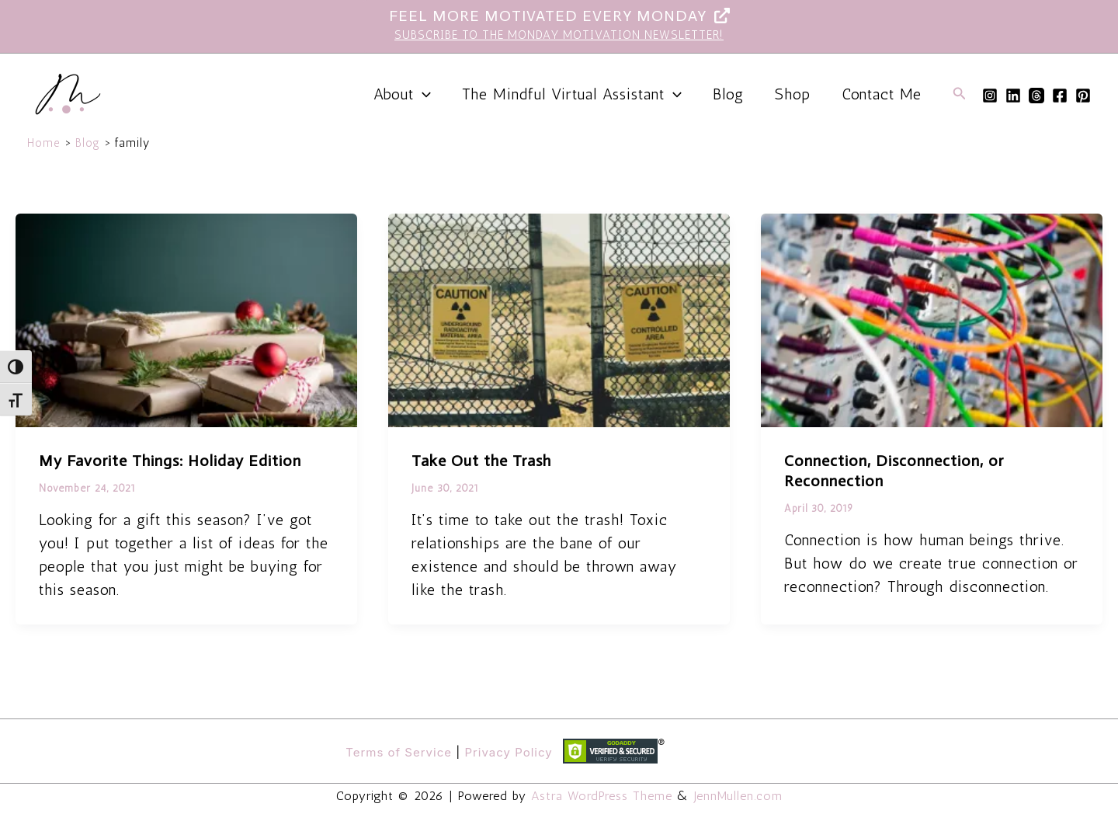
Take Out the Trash (481, 460)
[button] (960, 94)
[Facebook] (1060, 95)
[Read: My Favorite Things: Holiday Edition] (186, 318)
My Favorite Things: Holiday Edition (170, 460)
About (402, 94)
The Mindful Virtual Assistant (572, 94)
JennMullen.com (738, 795)
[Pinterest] (1083, 95)
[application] (422, 94)
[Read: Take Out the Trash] (559, 318)
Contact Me (882, 94)
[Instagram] (990, 95)
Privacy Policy (508, 752)
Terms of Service (398, 752)
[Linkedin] (1013, 95)
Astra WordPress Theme (601, 795)
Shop (793, 94)
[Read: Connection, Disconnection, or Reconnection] (931, 318)
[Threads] (1036, 95)
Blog (728, 94)
